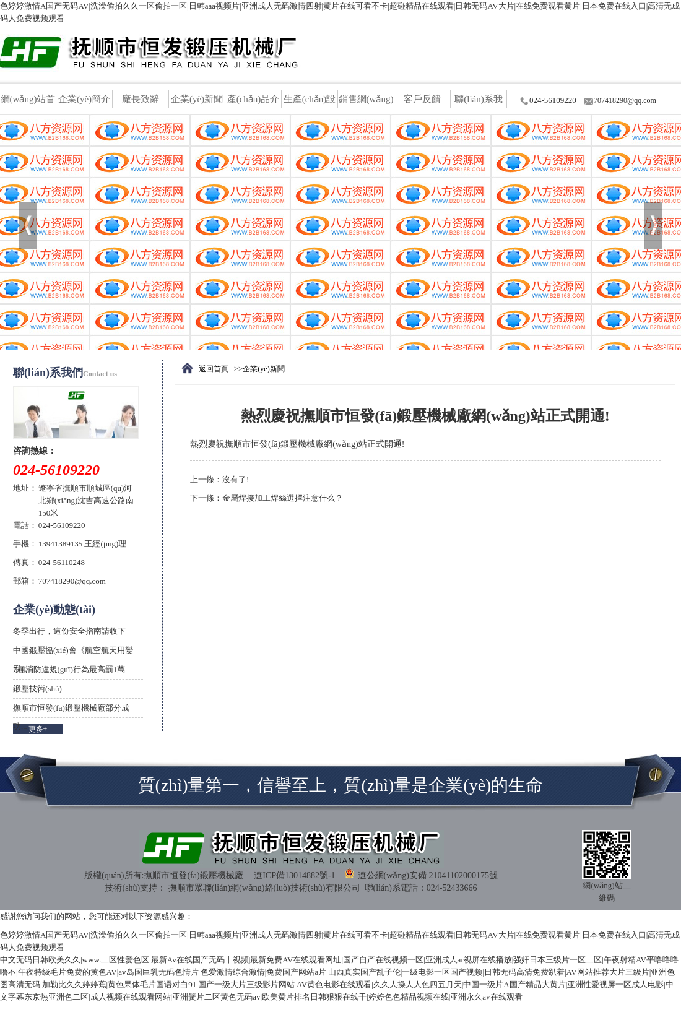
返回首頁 (213, 369)
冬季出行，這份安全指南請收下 (69, 631)
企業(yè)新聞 (197, 99)
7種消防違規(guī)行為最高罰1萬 (69, 669)
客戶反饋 (422, 99)
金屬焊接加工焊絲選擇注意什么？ (282, 498)
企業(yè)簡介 (84, 99)
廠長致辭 (140, 99)
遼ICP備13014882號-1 (294, 875)
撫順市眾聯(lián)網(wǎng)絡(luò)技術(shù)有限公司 (264, 887)
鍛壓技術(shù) (37, 688)
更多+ (38, 729)
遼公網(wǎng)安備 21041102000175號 (421, 874)
